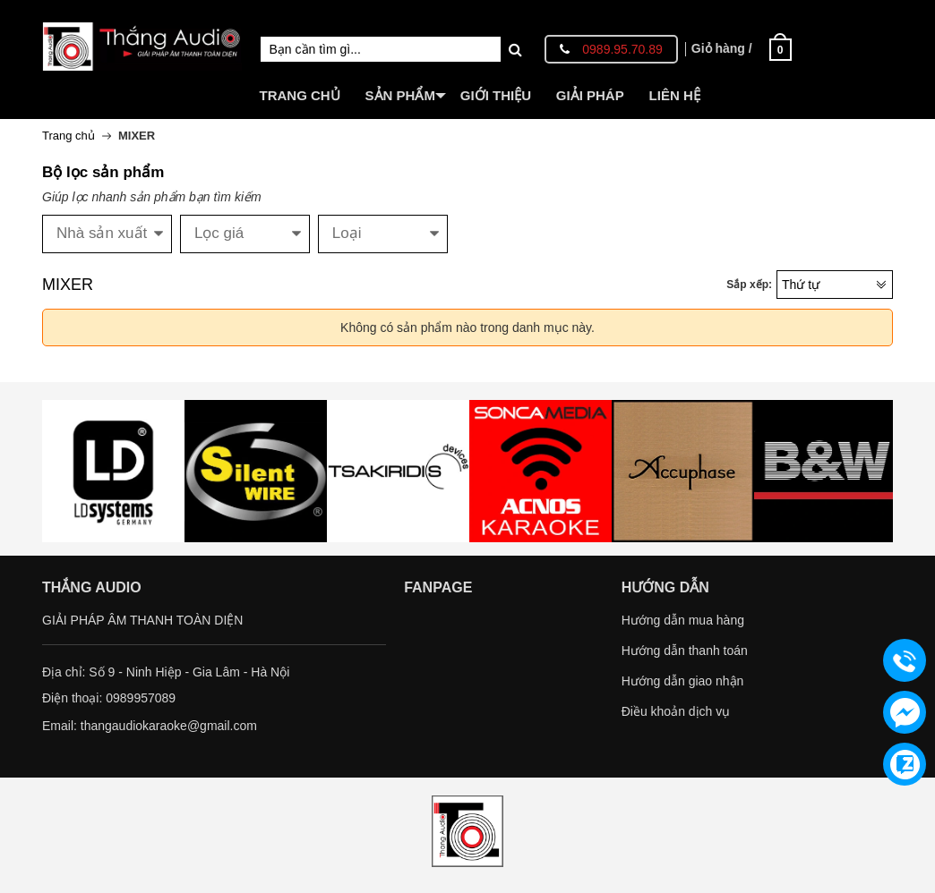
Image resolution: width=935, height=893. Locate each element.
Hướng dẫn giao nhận (683, 681)
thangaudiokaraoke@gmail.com (169, 726)
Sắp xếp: (749, 284)
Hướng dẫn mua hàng (683, 620)
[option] (113, 471)
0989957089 (141, 698)
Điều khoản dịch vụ (676, 711)
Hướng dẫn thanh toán (685, 650)
